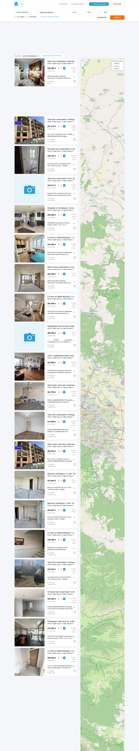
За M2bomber (63, 4)
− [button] (82, 63)
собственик (32, 17)
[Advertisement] (69, 37)
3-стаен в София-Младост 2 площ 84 (61, 297)
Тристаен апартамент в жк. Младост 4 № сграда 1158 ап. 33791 (61, 178)
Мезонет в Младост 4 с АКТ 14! (61, 474)
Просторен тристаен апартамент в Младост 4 (61, 444)
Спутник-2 (117, 68)
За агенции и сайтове (77, 4)
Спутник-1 (117, 66)
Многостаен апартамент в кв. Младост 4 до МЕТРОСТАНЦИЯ (61, 267)
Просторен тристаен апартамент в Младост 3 (61, 385)
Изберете (117, 17)
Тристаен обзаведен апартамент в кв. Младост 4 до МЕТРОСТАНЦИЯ (61, 61)
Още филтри (101, 17)
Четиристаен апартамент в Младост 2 (61, 149)
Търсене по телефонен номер (50, 17)
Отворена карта (118, 61)
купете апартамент (22, 12)
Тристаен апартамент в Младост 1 (61, 415)
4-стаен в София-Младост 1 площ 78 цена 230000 (61, 533)
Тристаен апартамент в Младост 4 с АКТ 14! (61, 119)
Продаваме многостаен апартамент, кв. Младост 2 (61, 326)
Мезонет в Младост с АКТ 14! (60, 503)
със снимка (20, 17)
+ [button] (82, 60)
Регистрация (117, 4)
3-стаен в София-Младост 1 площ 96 (61, 237)
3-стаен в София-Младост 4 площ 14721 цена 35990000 (61, 651)
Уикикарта (117, 63)
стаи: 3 (74, 12)
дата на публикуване (29, 56)
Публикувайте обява (99, 4)
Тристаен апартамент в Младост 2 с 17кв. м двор (61, 562)
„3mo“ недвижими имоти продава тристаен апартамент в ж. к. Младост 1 (61, 356)
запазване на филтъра (52, 55)
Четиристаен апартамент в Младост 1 (61, 592)
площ (89, 12)
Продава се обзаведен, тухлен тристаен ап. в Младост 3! (61, 208)
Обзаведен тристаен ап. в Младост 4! (61, 621)
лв (59, 68)
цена (105, 12)
